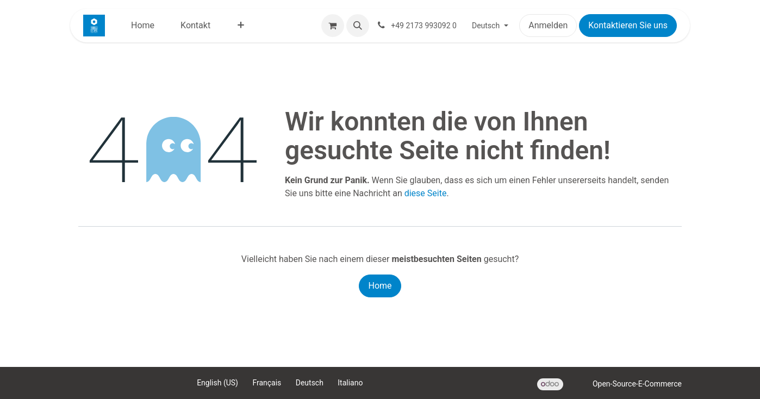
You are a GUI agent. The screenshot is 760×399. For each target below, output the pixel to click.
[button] (357, 25)
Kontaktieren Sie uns (628, 25)
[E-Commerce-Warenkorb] (332, 25)
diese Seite (425, 193)
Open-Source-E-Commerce (637, 383)
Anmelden (548, 25)
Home (379, 285)
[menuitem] (142, 25)
